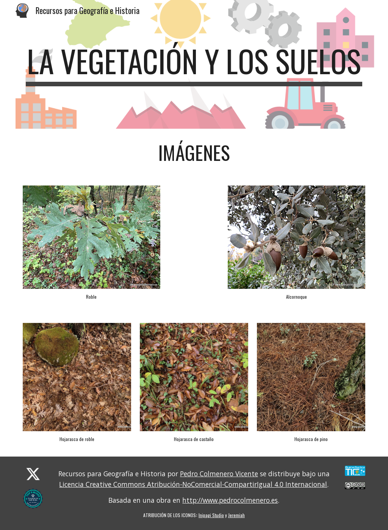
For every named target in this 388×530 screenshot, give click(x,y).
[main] (194, 64)
